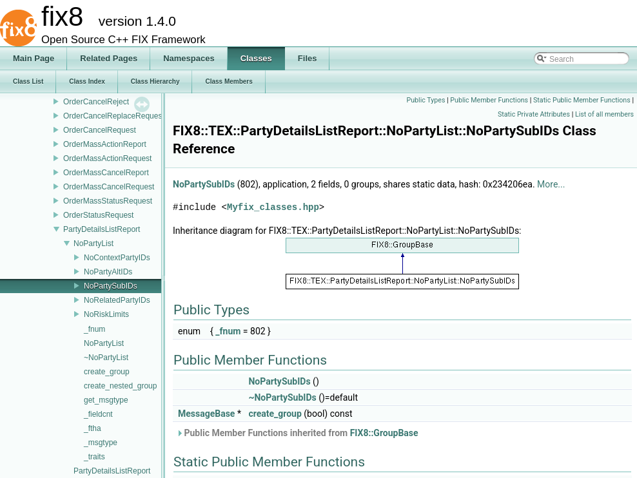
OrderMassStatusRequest (107, 201)
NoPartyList (93, 243)
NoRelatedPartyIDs (117, 300)
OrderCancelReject (96, 101)
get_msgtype (106, 400)
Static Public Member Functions (582, 100)
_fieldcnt (98, 414)
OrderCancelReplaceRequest (113, 115)
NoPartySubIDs (110, 286)
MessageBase (206, 413)
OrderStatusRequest (98, 215)
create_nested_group (120, 385)
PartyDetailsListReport (101, 229)
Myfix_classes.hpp (273, 207)
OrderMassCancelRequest (108, 186)
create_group (107, 371)
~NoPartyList (106, 357)
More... (551, 184)
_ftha (92, 428)
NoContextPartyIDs (117, 257)
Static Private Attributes (534, 114)
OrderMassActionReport (104, 144)
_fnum (94, 329)
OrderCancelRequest (99, 130)
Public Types (425, 100)
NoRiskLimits (106, 314)
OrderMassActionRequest (107, 158)
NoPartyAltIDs (108, 271)
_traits (94, 456)
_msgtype (100, 442)
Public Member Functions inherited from (297, 433)
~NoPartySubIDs (282, 397)
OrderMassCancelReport (106, 172)
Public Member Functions (489, 100)
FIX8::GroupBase (384, 433)
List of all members (604, 114)
